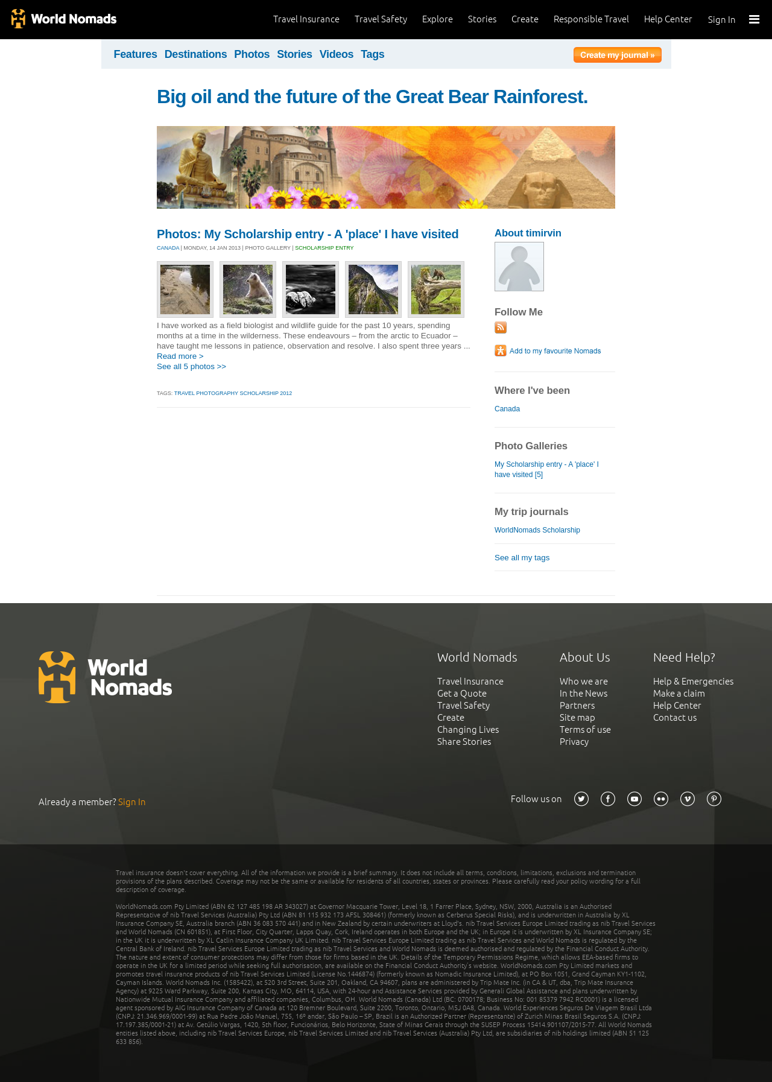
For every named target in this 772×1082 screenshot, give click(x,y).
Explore (437, 19)
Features (135, 54)
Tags (372, 54)
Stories (482, 19)
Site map (577, 717)
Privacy (574, 741)
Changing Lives (468, 729)
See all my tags (522, 557)
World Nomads (63, 19)
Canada (507, 409)
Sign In (722, 19)
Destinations (196, 54)
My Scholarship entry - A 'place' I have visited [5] (547, 469)
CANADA (168, 248)
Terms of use (585, 729)
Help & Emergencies (693, 681)
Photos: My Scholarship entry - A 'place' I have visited (308, 234)
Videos (337, 54)
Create (525, 19)
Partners (577, 705)
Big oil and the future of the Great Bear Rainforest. (372, 96)
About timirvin (528, 233)
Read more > (180, 356)
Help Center (668, 19)
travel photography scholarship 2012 (233, 393)
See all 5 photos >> (191, 366)
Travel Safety (381, 19)
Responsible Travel (591, 19)
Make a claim (679, 693)
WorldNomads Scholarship (537, 530)
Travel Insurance (306, 19)
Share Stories (464, 741)
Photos (252, 54)
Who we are (584, 681)
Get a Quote (462, 693)
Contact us (675, 717)
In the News (583, 693)
